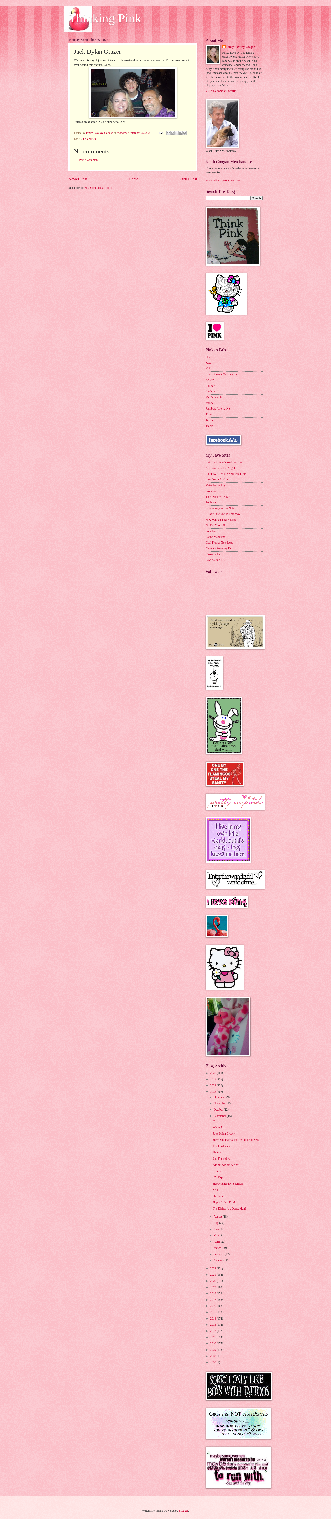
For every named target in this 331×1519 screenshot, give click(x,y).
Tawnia (210, 420)
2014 (213, 1318)
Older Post (188, 179)
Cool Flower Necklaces (219, 542)
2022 (213, 1268)
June (217, 1229)
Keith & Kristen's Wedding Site (224, 462)
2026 (213, 1073)
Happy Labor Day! (224, 1202)
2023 (213, 1091)
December (220, 1097)
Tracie (209, 425)
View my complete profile (221, 90)
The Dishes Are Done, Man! (229, 1208)
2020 (213, 1281)
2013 (213, 1324)
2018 (213, 1293)
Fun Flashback (221, 1146)
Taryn (209, 414)
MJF (215, 1121)
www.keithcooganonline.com (223, 180)
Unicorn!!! (219, 1152)
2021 (213, 1274)
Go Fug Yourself (215, 525)
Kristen (210, 379)
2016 (213, 1305)
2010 (213, 1343)
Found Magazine (215, 536)
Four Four (211, 531)
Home (133, 179)
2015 (213, 1312)
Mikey (209, 402)
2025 (213, 1079)
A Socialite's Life (216, 559)
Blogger (183, 1510)
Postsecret (211, 491)
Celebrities (89, 139)
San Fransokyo (221, 1158)
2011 (213, 1337)
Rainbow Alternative (218, 408)
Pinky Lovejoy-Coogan (241, 47)
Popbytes (211, 502)
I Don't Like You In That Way (223, 513)
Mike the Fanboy (215, 485)
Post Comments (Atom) (98, 187)
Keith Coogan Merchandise (222, 374)
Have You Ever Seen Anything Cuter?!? (236, 1139)
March (218, 1247)
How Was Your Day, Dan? (221, 519)
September (220, 1116)
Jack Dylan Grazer (224, 1133)
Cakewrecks (213, 554)
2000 (213, 1362)
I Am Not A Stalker (217, 479)
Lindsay (210, 385)
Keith (209, 368)
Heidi (209, 357)
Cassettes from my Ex (218, 548)
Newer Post (77, 179)
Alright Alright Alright (226, 1164)
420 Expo (218, 1177)
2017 (213, 1299)
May (217, 1235)
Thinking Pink (104, 18)
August (218, 1216)
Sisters (217, 1171)
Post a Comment (88, 159)
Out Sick (218, 1196)
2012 (213, 1331)
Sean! (216, 1189)
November (220, 1103)
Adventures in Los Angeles (221, 468)
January (218, 1260)
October (219, 1109)
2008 (213, 1356)
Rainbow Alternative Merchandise (226, 473)
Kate (208, 362)
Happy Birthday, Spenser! (228, 1183)
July (216, 1223)
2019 (213, 1287)
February (219, 1254)
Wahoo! (217, 1127)
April (217, 1241)
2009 (213, 1349)
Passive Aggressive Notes (221, 508)
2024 (213, 1085)
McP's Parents (214, 397)
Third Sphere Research (219, 496)
